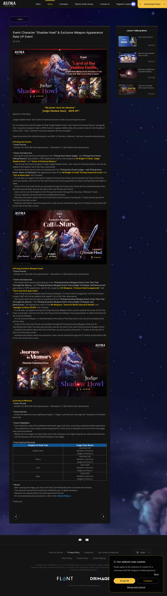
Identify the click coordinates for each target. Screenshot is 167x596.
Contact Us (105, 4)
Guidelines (88, 552)
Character (63, 4)
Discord (80, 540)
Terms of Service (55, 552)
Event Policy (67, 558)
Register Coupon (124, 4)
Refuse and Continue (136, 587)
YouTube (87, 540)
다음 (103, 516)
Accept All (124, 581)
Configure (147, 581)
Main (38, 4)
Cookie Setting (99, 558)
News (50, 4)
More (156, 574)
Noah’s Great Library (84, 4)
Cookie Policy (82, 558)
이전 (16, 516)
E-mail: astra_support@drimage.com (83, 570)
